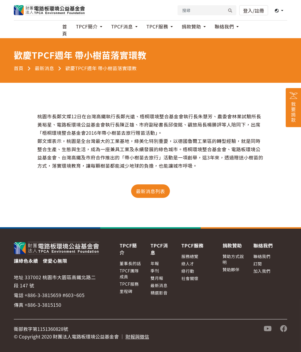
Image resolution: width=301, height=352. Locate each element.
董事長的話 (130, 263)
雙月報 (156, 278)
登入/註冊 (253, 10)
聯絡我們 (261, 256)
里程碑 (126, 291)
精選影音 (159, 293)
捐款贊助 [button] (192, 26)
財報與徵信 (137, 336)
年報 (154, 263)
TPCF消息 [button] (122, 26)
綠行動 (187, 271)
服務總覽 (189, 256)
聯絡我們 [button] (225, 26)
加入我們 (261, 271)
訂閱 (257, 264)
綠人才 (187, 264)
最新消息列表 (150, 191)
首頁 (64, 30)
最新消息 (44, 68)
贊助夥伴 (231, 269)
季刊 (154, 271)
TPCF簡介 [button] (87, 26)
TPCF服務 (129, 284)
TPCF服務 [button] (157, 26)
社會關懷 (189, 278)
